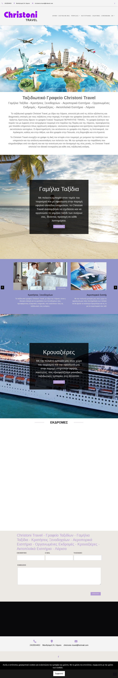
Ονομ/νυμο (22, 565)
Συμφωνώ (59, 674)
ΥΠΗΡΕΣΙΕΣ (75, 15)
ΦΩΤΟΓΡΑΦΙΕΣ (86, 15)
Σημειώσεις (21, 577)
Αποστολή (95, 606)
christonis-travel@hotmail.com (44, 3)
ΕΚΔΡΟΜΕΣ (96, 15)
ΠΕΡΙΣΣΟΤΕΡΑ (59, 226)
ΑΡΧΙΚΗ (54, 15)
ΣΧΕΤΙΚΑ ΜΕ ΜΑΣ (64, 15)
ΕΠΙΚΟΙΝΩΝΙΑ (105, 15)
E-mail (47, 565)
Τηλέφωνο (78, 565)
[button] (9, 58)
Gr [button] (112, 15)
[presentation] (35, 605)
